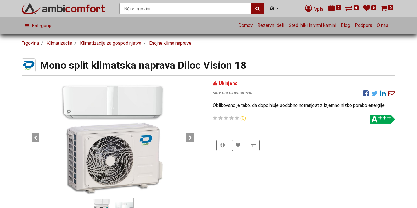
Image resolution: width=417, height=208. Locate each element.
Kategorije (42, 25)
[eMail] (391, 93)
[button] (35, 137)
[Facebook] (366, 93)
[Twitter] (374, 93)
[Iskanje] (257, 8)
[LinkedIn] (383, 93)
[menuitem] (245, 25)
